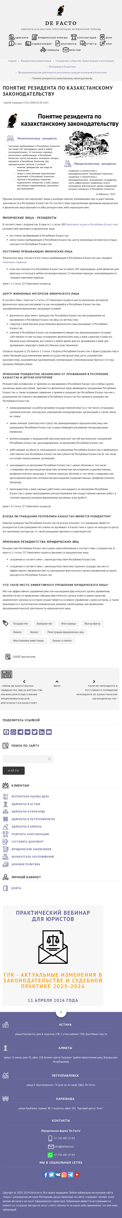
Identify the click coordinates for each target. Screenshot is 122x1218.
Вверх (57, 686)
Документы (69, 44)
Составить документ (28, 841)
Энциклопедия (41, 44)
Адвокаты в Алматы (27, 826)
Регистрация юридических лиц (66, 632)
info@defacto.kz (61, 1146)
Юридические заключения (31, 849)
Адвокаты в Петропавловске (33, 819)
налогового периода (14, 262)
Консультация (86, 37)
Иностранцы (68, 623)
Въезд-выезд (92, 623)
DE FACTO (61, 22)
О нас (18, 44)
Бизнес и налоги (62, 640)
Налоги (17, 632)
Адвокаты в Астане (26, 804)
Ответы (91, 44)
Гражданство (44, 623)
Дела (109, 37)
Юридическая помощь (53, 37)
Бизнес (34, 632)
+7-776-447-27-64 (61, 1138)
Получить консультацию (30, 834)
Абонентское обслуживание (33, 856)
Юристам (75, 50)
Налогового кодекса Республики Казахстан (92, 224)
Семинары (52, 50)
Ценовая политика (26, 864)
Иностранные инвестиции (28, 640)
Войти (16, 888)
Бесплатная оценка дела (30, 796)
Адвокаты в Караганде (28, 811)
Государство (20, 623)
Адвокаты (22, 37)
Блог (109, 44)
